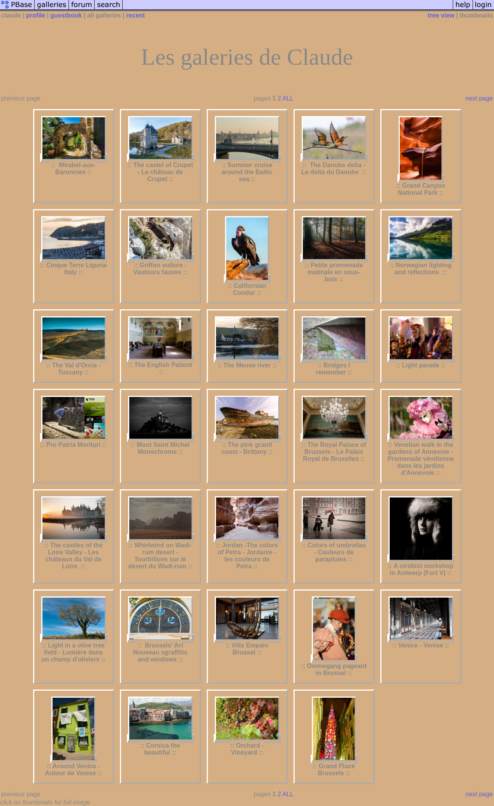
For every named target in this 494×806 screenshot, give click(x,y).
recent (135, 15)
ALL (287, 98)
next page (479, 98)
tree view (441, 15)
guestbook (66, 15)
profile (35, 15)
